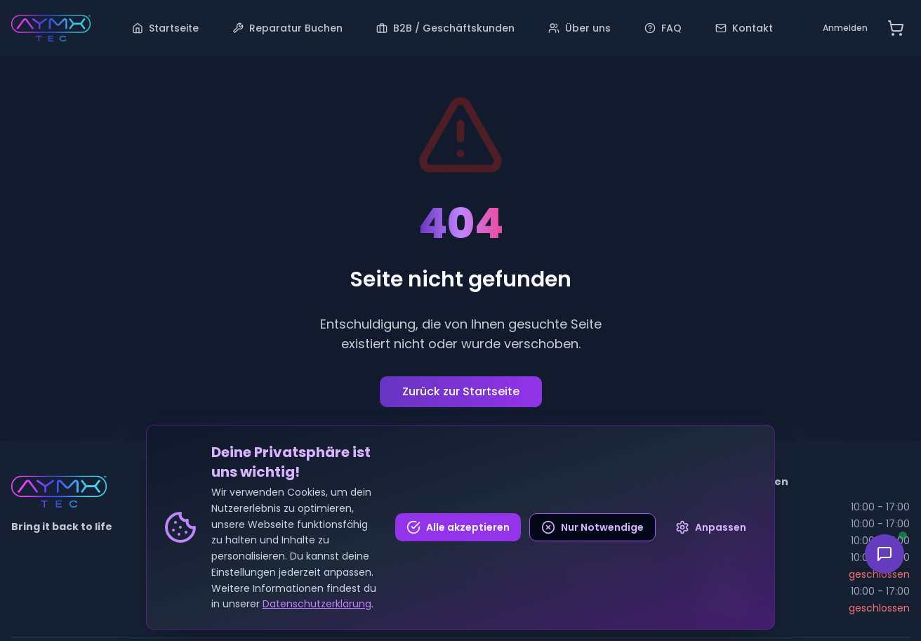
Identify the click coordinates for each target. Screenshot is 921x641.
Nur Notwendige (592, 527)
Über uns (579, 28)
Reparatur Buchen (287, 28)
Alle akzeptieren (458, 527)
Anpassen (710, 527)
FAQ (663, 28)
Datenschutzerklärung (317, 604)
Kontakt (744, 28)
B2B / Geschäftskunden (445, 28)
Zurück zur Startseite (460, 391)
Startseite (165, 28)
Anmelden (845, 28)
